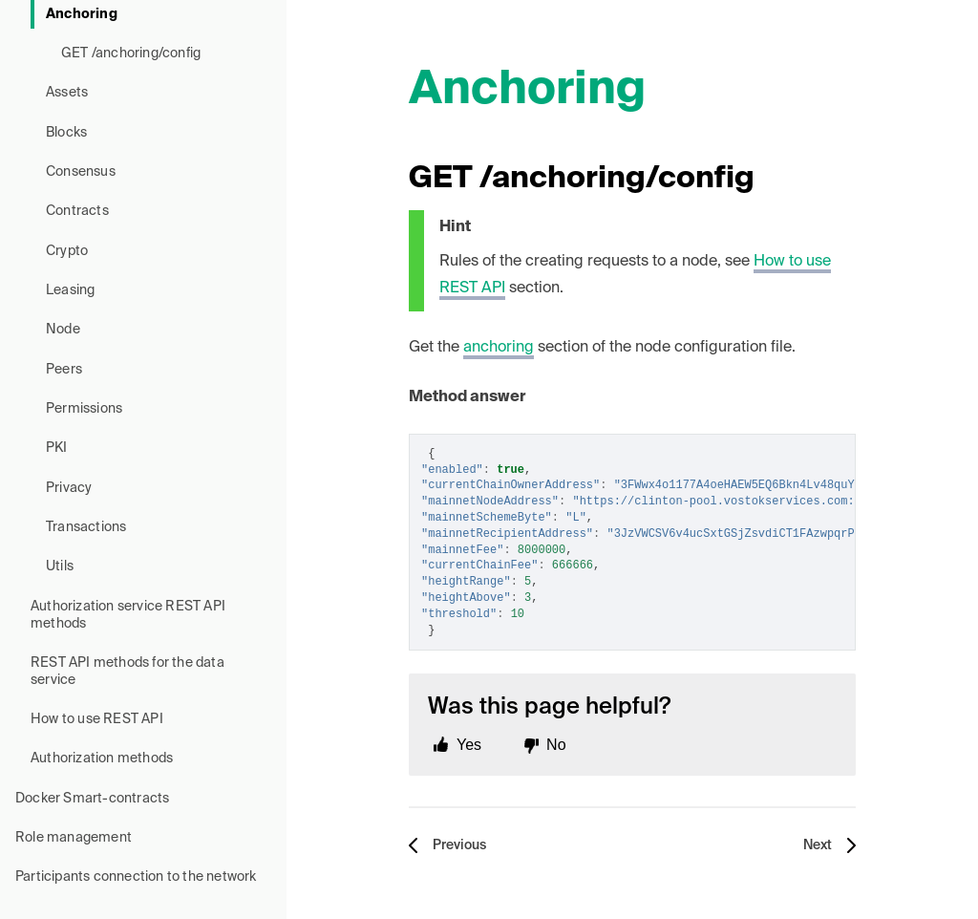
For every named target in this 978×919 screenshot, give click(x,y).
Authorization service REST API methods (128, 615)
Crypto (67, 251)
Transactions (86, 527)
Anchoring (81, 14)
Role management (73, 837)
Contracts (77, 211)
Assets (67, 92)
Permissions (84, 409)
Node (63, 329)
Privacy (69, 488)
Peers (64, 369)
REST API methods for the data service (127, 671)
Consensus (81, 172)
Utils (60, 566)
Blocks (66, 132)
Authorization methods (102, 758)
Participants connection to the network (136, 877)
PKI (57, 448)
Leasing (70, 290)
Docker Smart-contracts (92, 798)
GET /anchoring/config (131, 53)
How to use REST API (97, 719)
